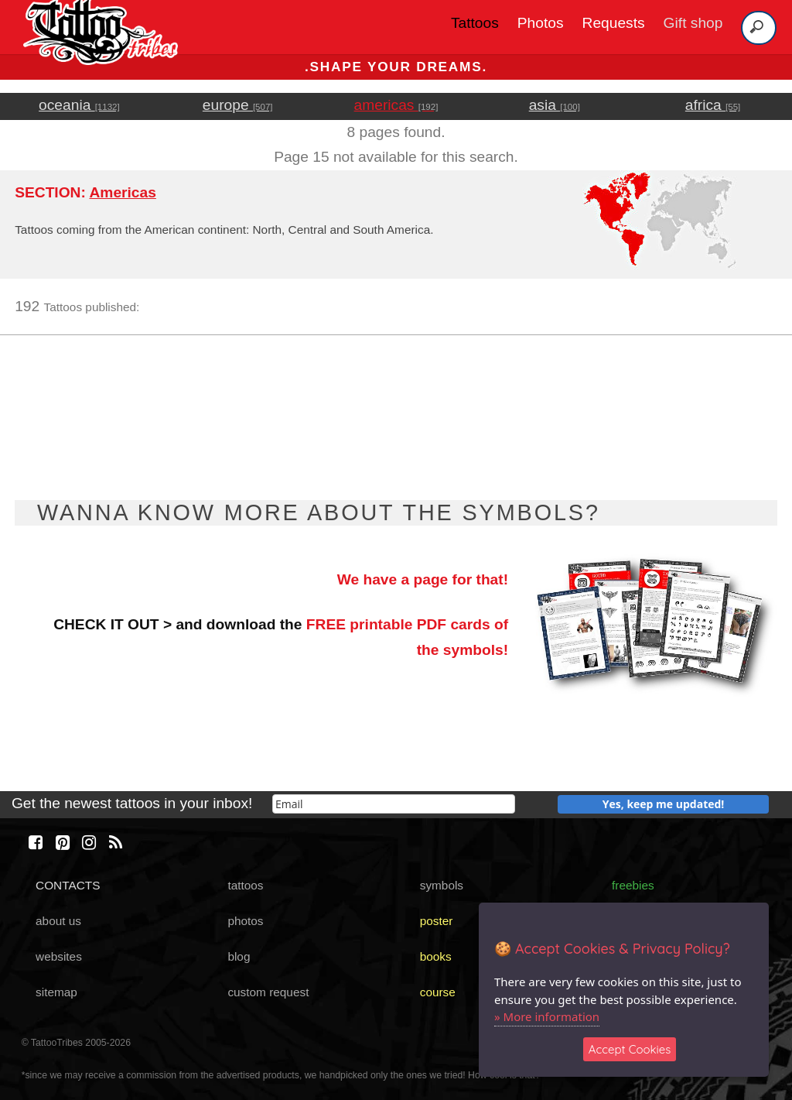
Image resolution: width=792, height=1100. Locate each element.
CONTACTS (68, 885)
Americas (122, 192)
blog (238, 956)
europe (238, 105)
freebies (633, 885)
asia (554, 105)
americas (396, 105)
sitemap (56, 992)
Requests (613, 23)
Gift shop (693, 23)
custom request (268, 992)
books (436, 956)
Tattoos (475, 23)
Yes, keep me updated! (664, 804)
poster (436, 920)
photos (245, 920)
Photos (540, 23)
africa (712, 105)
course (438, 992)
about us (58, 920)
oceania (79, 105)
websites (59, 956)
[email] (393, 804)
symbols (441, 885)
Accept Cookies (630, 1049)
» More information (546, 1016)
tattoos (245, 885)
